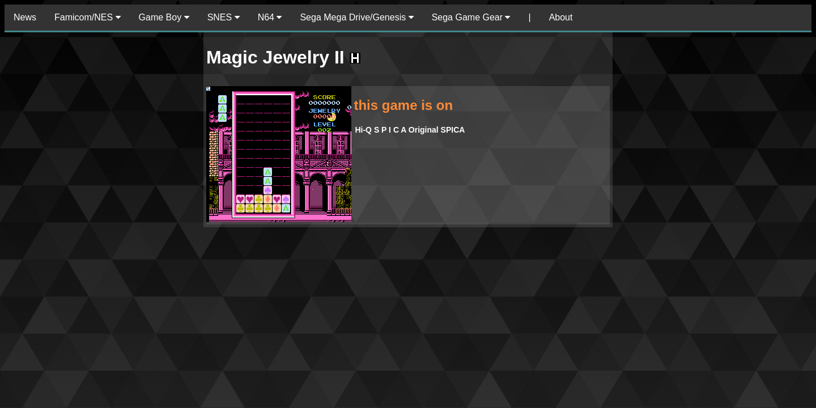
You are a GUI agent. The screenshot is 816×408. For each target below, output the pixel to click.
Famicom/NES (87, 17)
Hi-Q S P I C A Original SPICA (410, 129)
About (561, 17)
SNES (223, 17)
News (25, 17)
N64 (270, 17)
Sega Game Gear (471, 17)
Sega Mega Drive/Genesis (356, 17)
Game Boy (164, 17)
